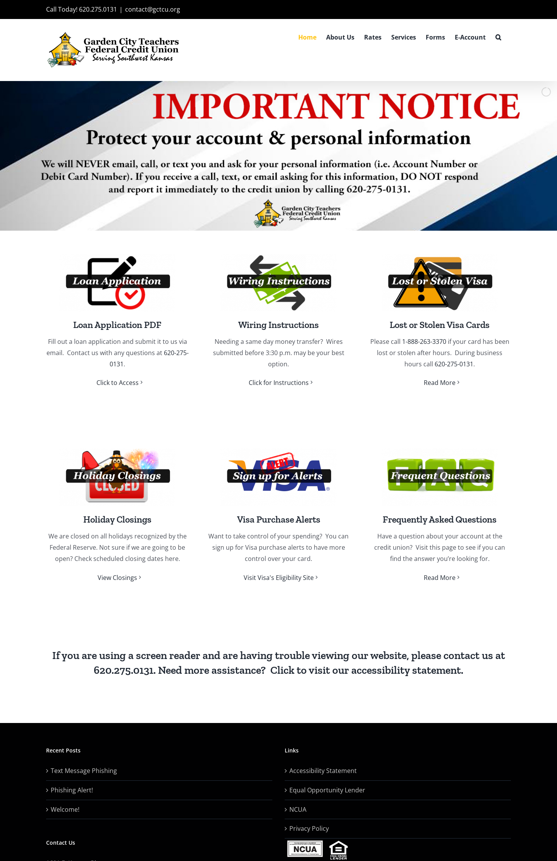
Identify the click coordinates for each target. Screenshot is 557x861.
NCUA (297, 809)
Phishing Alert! (72, 790)
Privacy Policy (309, 828)
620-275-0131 (454, 364)
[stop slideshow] (279, 221)
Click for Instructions (279, 382)
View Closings (117, 577)
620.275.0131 (123, 670)
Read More (440, 382)
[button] (498, 37)
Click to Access (117, 382)
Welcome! (65, 809)
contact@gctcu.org (152, 9)
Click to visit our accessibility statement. (366, 670)
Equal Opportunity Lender (327, 790)
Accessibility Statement (323, 770)
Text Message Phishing (84, 770)
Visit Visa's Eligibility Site (279, 577)
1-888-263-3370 (424, 341)
